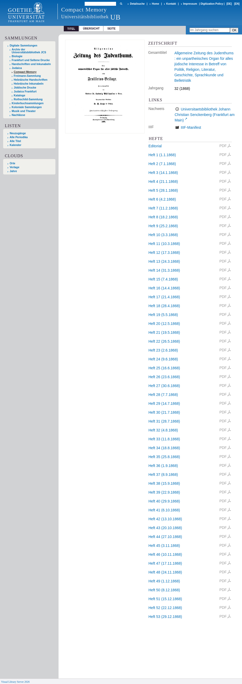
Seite (111, 28)
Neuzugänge (18, 133)
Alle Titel (15, 141)
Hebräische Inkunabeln (29, 83)
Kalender (15, 145)
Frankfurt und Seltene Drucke (31, 60)
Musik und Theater (24, 111)
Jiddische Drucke (25, 87)
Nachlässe (18, 115)
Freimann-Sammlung (27, 75)
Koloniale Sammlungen (27, 107)
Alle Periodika (19, 137)
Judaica (17, 68)
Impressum (190, 3)
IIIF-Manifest (191, 127)
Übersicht (91, 28)
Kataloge (19, 95)
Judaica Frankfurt (25, 91)
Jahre (13, 171)
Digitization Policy (211, 3)
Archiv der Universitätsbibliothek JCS (29, 51)
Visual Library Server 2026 (15, 681)
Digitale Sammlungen (23, 45)
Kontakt (171, 3)
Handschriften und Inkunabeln (31, 64)
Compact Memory (25, 72)
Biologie (17, 56)
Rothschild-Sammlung (28, 99)
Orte (12, 163)
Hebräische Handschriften (31, 79)
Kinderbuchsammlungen (28, 103)
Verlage (14, 167)
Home (155, 3)
